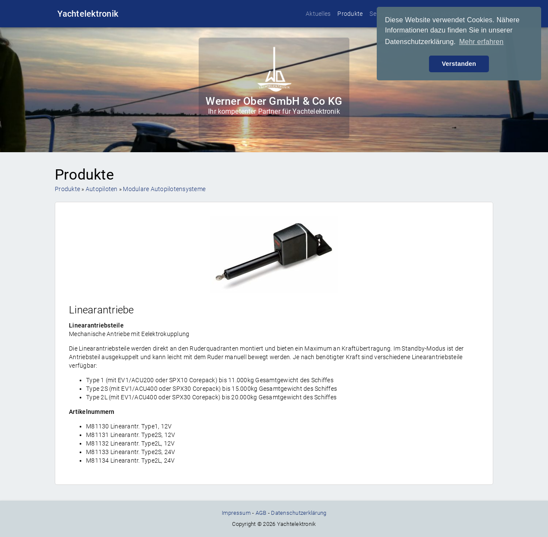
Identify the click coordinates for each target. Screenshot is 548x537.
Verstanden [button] (459, 63)
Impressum (236, 513)
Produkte (350, 13)
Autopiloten (102, 189)
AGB (261, 513)
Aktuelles (318, 13)
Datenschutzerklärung (298, 513)
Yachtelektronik (87, 14)
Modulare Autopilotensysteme (164, 189)
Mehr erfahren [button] (481, 41)
